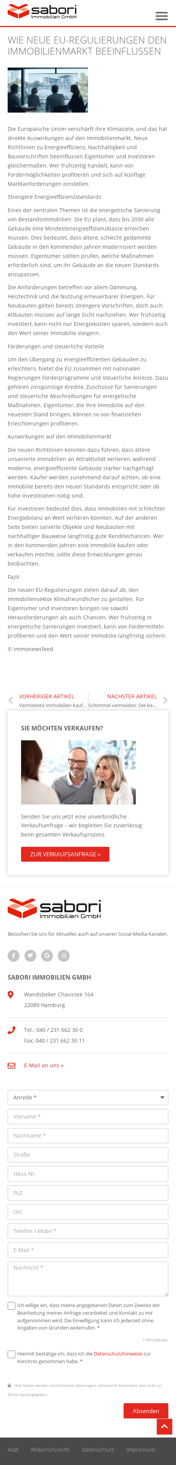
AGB (13, 1449)
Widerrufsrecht (50, 1449)
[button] (162, 16)
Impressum (140, 1449)
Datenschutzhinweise (118, 1353)
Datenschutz (98, 1449)
